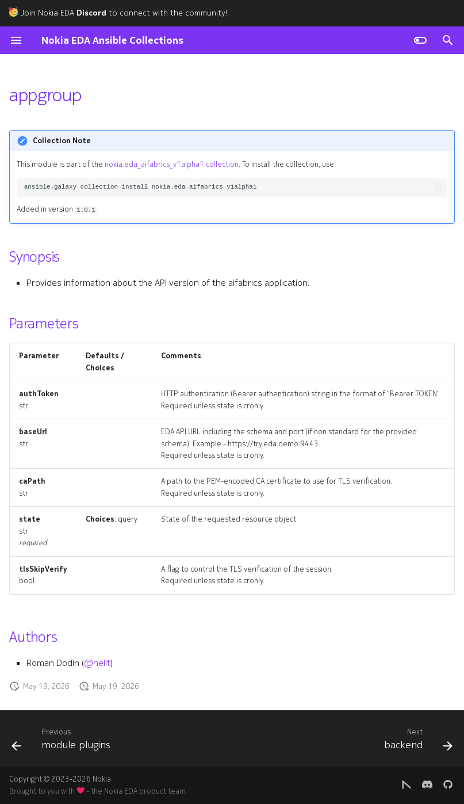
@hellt (97, 663)
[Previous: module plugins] (63, 742)
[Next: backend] (416, 742)
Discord (91, 12)
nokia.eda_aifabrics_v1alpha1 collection (172, 164)
